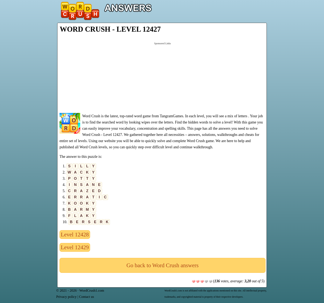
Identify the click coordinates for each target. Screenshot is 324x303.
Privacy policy (66, 297)
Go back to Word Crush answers (162, 265)
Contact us (86, 297)
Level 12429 (75, 247)
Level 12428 (75, 234)
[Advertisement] (162, 77)
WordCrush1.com (91, 290)
